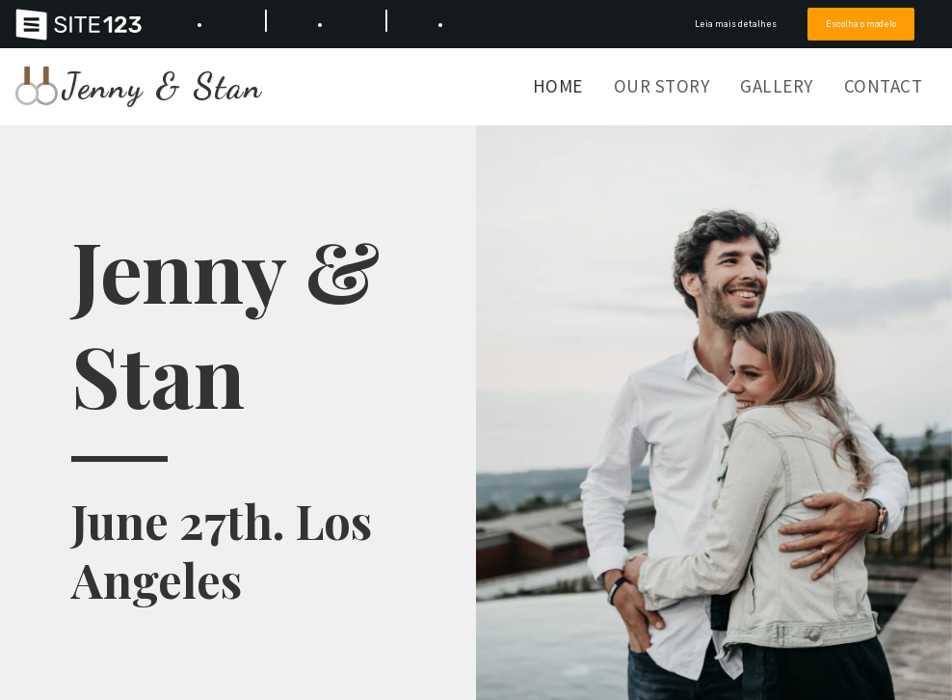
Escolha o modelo (861, 23)
